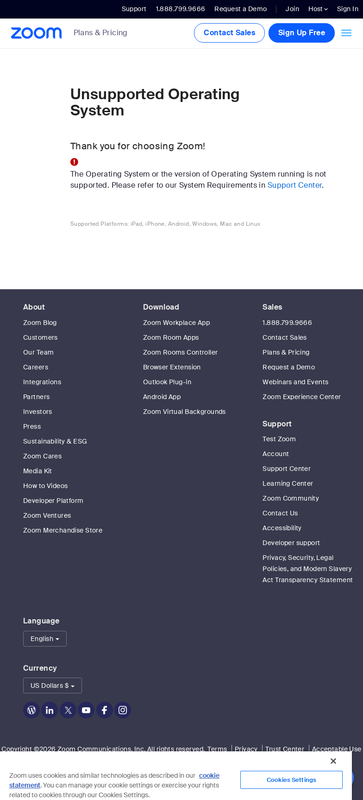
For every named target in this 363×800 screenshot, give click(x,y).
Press (32, 426)
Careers (35, 367)
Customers (40, 337)
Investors (37, 411)
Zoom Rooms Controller (180, 352)
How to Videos (45, 486)
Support (134, 9)
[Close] (333, 761)
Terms (217, 749)
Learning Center (288, 483)
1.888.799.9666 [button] (181, 9)
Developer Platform (53, 500)
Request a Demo (240, 9)
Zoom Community (291, 498)
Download (161, 307)
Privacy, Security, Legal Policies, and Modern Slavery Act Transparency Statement (308, 568)
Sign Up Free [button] (301, 33)
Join (292, 9)
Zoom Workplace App (176, 322)
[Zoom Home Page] (33, 33)
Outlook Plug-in (167, 382)
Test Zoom (279, 439)
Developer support (291, 543)
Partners (36, 397)
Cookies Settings (291, 780)
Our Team (38, 352)
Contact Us (280, 513)
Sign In (347, 9)
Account (276, 454)
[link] (108, 34)
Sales (272, 307)
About (34, 307)
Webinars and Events (295, 382)
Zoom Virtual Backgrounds (184, 411)
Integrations (42, 382)
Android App (162, 397)
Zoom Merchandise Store (62, 530)
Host (318, 9)
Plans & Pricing (101, 33)
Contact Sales (229, 33)
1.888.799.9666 (287, 322)
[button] (45, 639)
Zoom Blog (40, 322)
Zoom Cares (42, 456)
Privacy (246, 749)
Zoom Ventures (47, 515)
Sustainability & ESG (55, 441)
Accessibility (282, 528)
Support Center (295, 185)
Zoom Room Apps (171, 337)
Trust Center (284, 749)
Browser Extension (172, 367)
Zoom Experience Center (302, 397)
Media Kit (37, 471)
